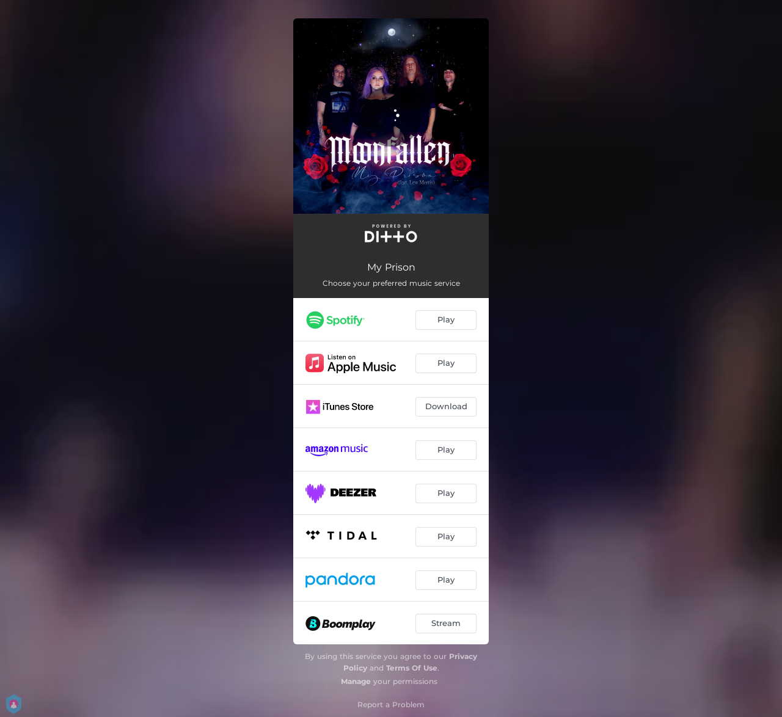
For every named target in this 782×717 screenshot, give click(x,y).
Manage (356, 681)
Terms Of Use (411, 667)
